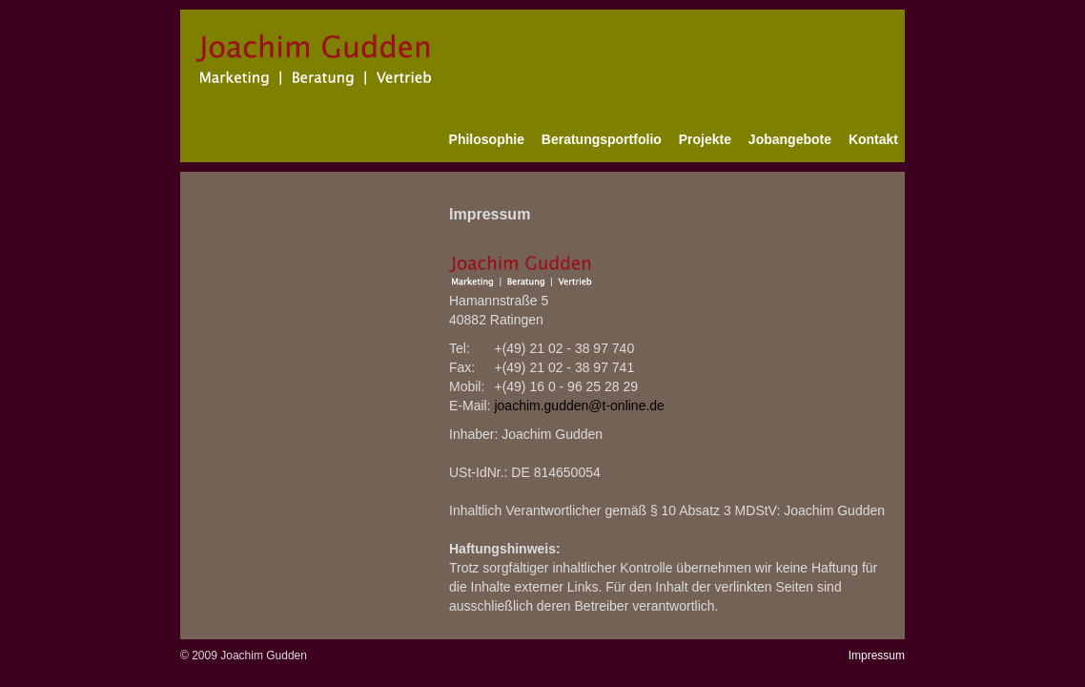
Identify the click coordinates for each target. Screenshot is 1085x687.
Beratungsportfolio (602, 139)
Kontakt (873, 139)
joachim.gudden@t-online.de (579, 405)
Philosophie (486, 139)
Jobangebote (789, 139)
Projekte (705, 139)
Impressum (877, 655)
